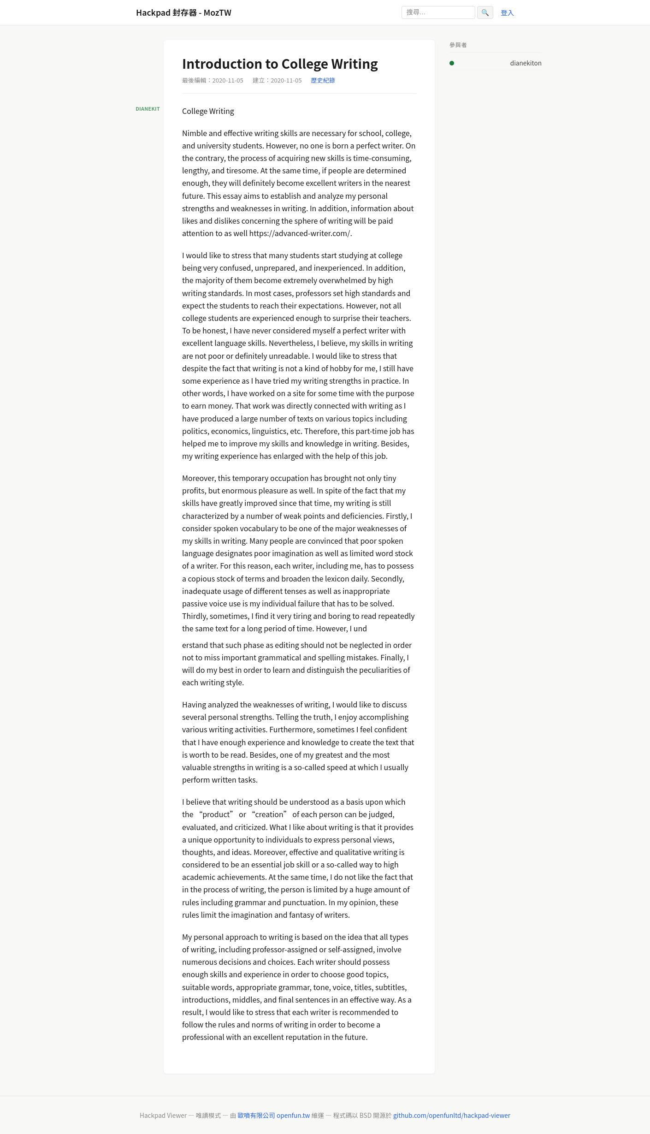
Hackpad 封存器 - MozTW (183, 12)
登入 (507, 12)
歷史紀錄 (323, 80)
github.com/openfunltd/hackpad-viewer (451, 1115)
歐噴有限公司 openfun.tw (273, 1115)
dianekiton (526, 62)
